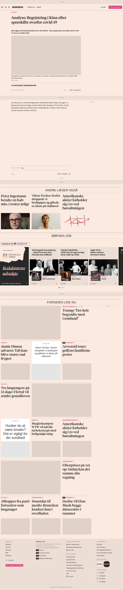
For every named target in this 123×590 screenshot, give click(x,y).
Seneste (8, 550)
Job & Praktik (101, 547)
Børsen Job (70, 550)
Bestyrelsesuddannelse (74, 547)
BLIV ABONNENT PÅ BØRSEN (14, 565)
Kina (22, 168)
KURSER (39, 7)
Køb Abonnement (115, 7)
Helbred (14, 421)
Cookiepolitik (70, 560)
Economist (41, 556)
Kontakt (99, 544)
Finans (3, 343)
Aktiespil (8, 555)
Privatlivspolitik (71, 562)
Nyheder (8, 544)
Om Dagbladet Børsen (104, 550)
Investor (8, 547)
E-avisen (11, 560)
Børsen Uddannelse (72, 544)
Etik (67, 573)
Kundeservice (70, 557)
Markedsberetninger (69, 420)
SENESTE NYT (30, 7)
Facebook (101, 578)
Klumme (45, 343)
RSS (7, 553)
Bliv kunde (69, 576)
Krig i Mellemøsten (68, 307)
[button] (6, 7)
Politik (3, 384)
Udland (14, 12)
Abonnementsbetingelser (74, 565)
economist (67, 343)
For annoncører (71, 571)
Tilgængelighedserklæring (74, 568)
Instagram (101, 576)
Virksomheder (67, 461)
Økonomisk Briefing (44, 558)
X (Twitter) (101, 582)
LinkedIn (101, 573)
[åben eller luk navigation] (2, 7)
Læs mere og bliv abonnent (51, 547)
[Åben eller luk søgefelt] (9, 7)
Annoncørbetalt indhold (104, 553)
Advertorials (100, 555)
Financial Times (43, 553)
